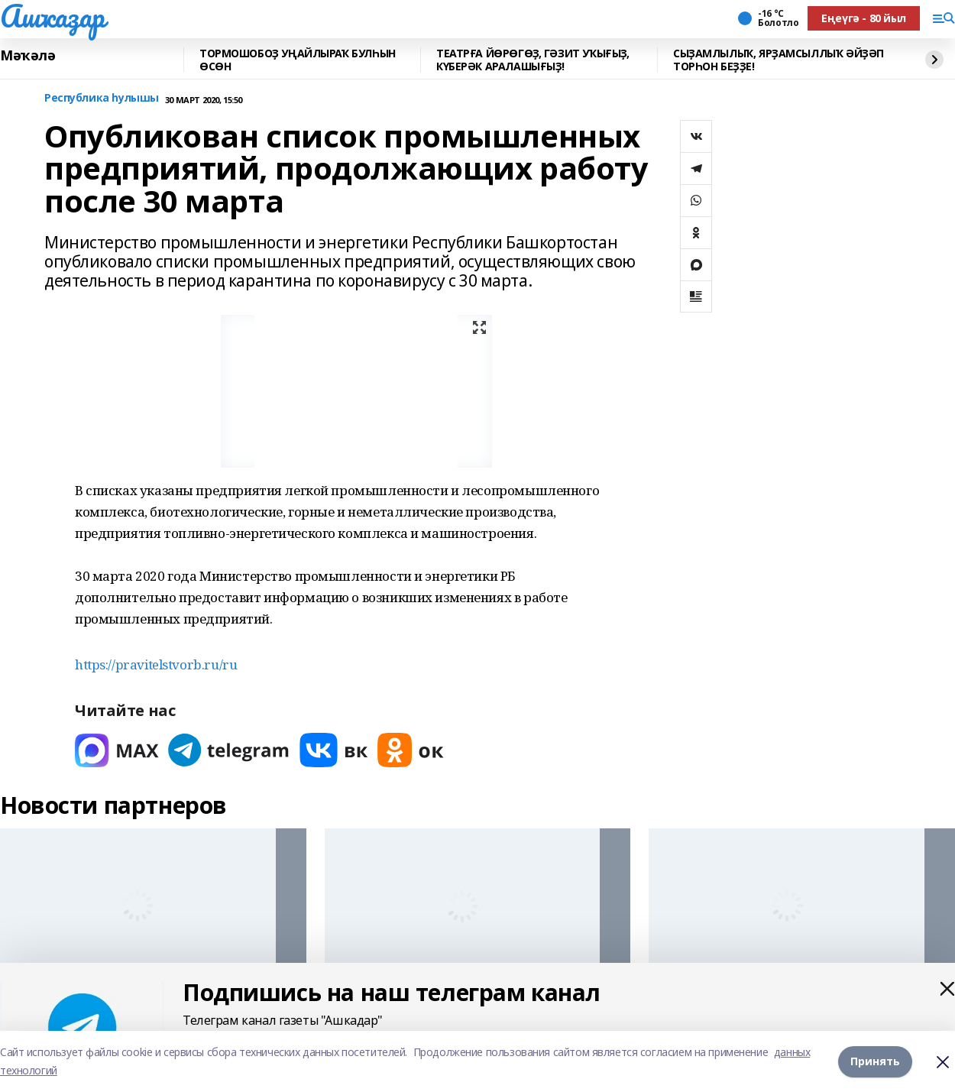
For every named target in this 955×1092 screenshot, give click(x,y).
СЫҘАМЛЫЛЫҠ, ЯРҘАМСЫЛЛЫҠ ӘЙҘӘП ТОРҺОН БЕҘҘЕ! (778, 60)
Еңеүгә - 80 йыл (863, 18)
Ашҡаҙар (52, 16)
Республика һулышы (101, 98)
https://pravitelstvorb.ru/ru (156, 664)
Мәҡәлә (27, 55)
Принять (875, 1061)
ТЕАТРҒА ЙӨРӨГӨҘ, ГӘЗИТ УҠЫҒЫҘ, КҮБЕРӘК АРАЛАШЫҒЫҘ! (532, 60)
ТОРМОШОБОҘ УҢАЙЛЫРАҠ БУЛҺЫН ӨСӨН (297, 60)
